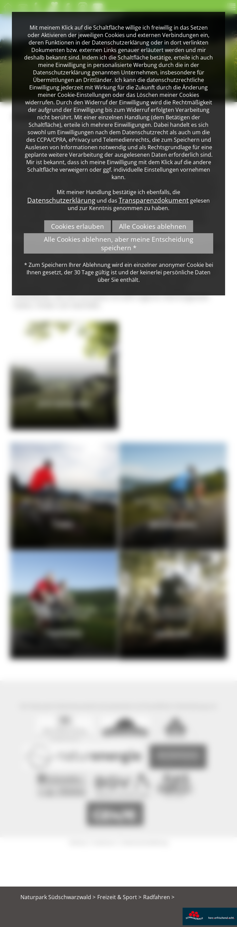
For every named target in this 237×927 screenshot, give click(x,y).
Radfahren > (158, 897)
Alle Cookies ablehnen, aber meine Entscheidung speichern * (118, 243)
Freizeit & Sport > (119, 897)
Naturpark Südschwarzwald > (58, 897)
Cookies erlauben (77, 226)
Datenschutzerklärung (61, 200)
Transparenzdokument (154, 200)
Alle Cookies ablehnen (152, 226)
